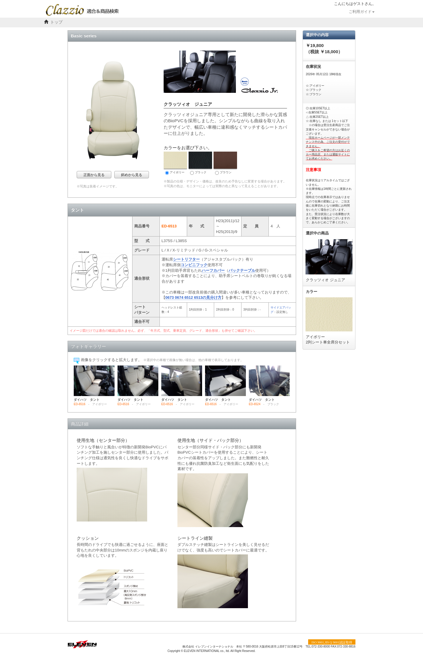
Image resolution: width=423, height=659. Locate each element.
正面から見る (94, 175)
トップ (56, 22)
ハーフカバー (213, 270)
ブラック (200, 163)
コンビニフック (194, 265)
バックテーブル (242, 270)
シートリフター (186, 259)
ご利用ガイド (362, 12)
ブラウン (225, 163)
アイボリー (175, 163)
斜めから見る (131, 175)
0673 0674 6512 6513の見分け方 (193, 297)
